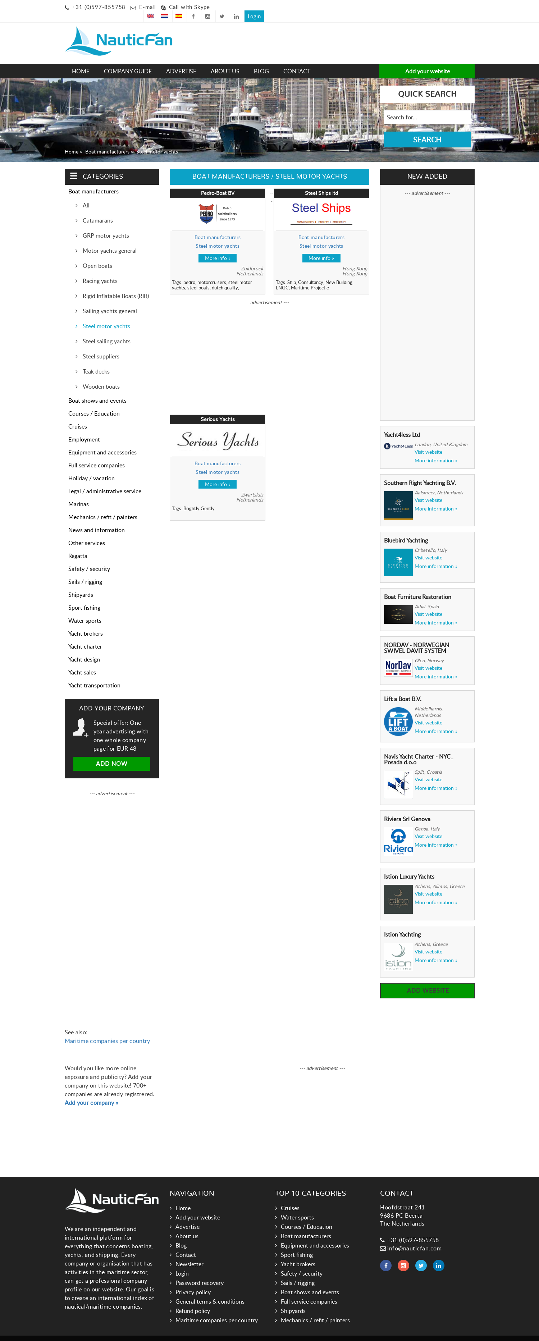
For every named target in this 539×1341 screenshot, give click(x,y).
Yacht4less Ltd (402, 424)
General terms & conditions (210, 1291)
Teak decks (95, 361)
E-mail (147, 7)
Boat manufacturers (107, 140)
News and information (96, 519)
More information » (436, 450)
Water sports (84, 610)
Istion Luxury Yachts (409, 866)
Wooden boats (100, 376)
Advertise (181, 61)
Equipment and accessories (102, 442)
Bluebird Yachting (406, 530)
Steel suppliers (100, 346)
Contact (296, 61)
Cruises (77, 416)
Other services (86, 532)
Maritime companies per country (107, 1030)
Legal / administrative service (104, 481)
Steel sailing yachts (106, 331)
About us (225, 61)
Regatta (77, 545)
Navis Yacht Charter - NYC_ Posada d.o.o (418, 749)
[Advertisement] (235, 34)
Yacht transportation (94, 675)
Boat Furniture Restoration (417, 586)
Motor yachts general (109, 240)
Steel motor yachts (157, 140)
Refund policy (192, 1300)
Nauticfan (231, 1332)
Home (81, 61)
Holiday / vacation (91, 468)
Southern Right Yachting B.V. (420, 472)
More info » (217, 247)
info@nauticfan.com (411, 1238)
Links (254, 1332)
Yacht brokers (85, 623)
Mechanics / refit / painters (102, 507)
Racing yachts (99, 270)
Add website (427, 980)
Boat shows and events (97, 390)
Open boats (96, 255)
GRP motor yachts (105, 225)
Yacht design (84, 649)
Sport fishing (84, 597)
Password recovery (199, 1272)
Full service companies (96, 455)
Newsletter (189, 1254)
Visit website (428, 441)
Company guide (128, 61)
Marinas (78, 494)
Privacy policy (193, 1282)
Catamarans (97, 210)
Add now (112, 753)
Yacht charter (85, 636)
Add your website (427, 61)
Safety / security (89, 558)
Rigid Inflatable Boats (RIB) (115, 285)
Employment (84, 429)
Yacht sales (82, 662)
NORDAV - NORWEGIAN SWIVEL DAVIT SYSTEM (416, 637)
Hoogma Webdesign (314, 1332)
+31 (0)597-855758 (99, 7)
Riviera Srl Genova (407, 809)
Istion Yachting (402, 924)
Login (464, 5)
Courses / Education (94, 403)
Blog (261, 61)
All (85, 195)
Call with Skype (189, 7)
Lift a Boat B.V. (402, 688)
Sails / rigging (85, 571)
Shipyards (80, 584)
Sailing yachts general (109, 301)
